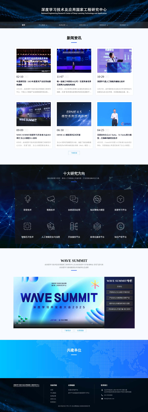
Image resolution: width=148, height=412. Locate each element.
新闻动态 (103, 25)
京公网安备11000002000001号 (81, 406)
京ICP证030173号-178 (64, 406)
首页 (23, 25)
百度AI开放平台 (73, 390)
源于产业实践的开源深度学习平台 (78, 393)
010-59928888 (108, 395)
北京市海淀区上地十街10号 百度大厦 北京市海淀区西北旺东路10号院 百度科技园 (117, 391)
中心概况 (42, 25)
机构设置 (62, 25)
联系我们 (123, 25)
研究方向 (82, 25)
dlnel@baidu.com (109, 398)
